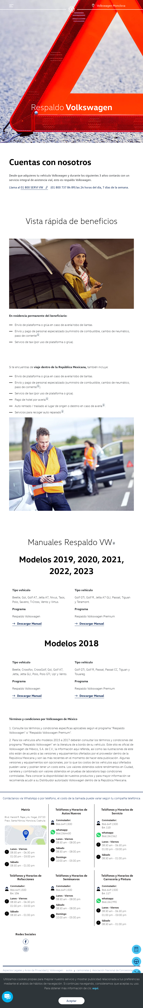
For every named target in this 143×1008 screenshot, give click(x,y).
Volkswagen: (57, 970)
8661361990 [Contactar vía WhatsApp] (117, 900)
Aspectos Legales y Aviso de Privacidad (25, 970)
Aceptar (71, 1001)
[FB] (25, 942)
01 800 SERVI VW (34, 187)
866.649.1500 (64, 824)
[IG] (25, 949)
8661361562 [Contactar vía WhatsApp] (117, 834)
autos (69, 970)
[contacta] (26, 834)
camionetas (83, 970)
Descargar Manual (27, 623)
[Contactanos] (90, 5)
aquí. (95, 988)
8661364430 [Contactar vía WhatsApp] (71, 831)
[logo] (71, 11)
